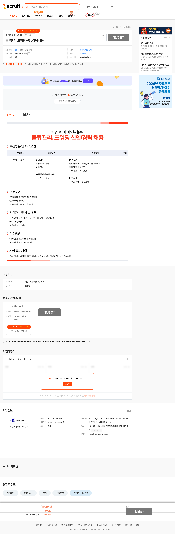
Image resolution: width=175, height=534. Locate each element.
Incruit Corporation (90, 529)
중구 (42, 282)
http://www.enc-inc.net (98, 434)
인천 (37, 282)
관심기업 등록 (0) (18, 331)
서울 (26, 282)
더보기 (129, 411)
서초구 (32, 282)
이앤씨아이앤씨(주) (14, 35)
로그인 (51, 378)
